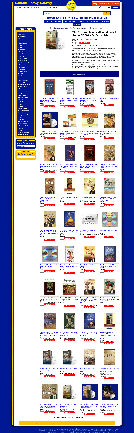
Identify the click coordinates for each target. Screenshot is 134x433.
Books (20, 47)
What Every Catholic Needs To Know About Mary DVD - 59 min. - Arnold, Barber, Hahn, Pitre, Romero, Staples (89, 405)
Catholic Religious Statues (99, 430)
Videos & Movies (24, 134)
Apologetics (22, 36)
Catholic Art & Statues (97, 429)
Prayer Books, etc (24, 110)
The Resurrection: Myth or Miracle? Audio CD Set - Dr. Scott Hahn (68, 404)
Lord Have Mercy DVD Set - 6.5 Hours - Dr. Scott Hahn (89, 198)
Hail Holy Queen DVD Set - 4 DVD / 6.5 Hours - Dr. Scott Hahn (48, 166)
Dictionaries (22, 69)
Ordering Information (55, 423)
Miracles (21, 100)
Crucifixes (22, 67)
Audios (60, 18)
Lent (20, 93)
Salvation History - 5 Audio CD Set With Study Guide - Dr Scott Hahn (49, 370)
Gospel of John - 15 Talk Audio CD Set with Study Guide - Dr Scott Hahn (69, 133)
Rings (20, 117)
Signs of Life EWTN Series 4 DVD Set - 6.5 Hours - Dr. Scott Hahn (89, 370)
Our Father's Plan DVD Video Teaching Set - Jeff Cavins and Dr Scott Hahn (109, 199)
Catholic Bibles (109, 429)
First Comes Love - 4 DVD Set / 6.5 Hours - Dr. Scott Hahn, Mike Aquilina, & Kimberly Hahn (109, 299)
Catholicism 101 (23, 54)
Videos (77, 24)
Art (51, 18)
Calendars (22, 49)
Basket (115, 7)
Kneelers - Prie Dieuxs (25, 91)
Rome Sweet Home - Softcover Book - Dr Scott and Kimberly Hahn (69, 232)
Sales (81, 21)
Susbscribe (28, 7)
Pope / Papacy (23, 108)
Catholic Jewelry (71, 430)
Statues (105, 21)
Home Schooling (23, 86)
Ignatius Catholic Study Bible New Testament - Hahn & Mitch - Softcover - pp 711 (69, 334)
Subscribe (94, 423)
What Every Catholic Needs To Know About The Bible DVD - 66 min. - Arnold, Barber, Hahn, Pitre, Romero (109, 405)
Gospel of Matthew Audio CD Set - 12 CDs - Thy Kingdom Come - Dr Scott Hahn (89, 133)
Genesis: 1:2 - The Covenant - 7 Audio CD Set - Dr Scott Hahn (49, 132)
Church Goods (23, 58)
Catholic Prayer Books (83, 430)
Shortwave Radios (24, 126)
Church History (23, 60)
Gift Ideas (102, 18)
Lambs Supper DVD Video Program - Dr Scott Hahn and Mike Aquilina (108, 166)
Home (19, 7)
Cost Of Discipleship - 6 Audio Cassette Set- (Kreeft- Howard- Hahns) (69, 100)
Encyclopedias (23, 71)
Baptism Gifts (23, 43)
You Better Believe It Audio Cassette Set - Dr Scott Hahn (48, 298)
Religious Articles (24, 115)
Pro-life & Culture (24, 113)
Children (91, 18)
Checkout (71, 423)
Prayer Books (70, 21)
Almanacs (22, 34)
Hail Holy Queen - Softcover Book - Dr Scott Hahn (108, 132)
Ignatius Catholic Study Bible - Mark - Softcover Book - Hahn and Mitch (68, 166)
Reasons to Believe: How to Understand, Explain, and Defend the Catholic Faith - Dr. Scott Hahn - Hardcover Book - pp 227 (109, 335)
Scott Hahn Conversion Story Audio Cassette (88, 231)
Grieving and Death (24, 84)
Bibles (69, 18)
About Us (86, 423)
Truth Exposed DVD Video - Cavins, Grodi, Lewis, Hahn (108, 265)
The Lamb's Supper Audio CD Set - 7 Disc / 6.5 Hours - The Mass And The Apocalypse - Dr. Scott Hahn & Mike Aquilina (49, 405)
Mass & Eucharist (24, 97)
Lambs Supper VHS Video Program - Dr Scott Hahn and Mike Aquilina (48, 199)
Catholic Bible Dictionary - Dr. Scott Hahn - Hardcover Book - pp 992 (69, 299)
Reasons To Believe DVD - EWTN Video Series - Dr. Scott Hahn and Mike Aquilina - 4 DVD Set (49, 233)
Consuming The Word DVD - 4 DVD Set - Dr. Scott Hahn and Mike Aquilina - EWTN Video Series (89, 300)
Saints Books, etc (23, 121)
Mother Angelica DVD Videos (97, 432)
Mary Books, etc (23, 95)
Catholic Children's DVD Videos (66, 429)
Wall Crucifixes (112, 432)
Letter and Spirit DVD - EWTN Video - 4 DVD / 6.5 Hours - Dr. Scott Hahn (89, 334)
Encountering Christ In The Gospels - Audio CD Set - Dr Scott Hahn (88, 100)
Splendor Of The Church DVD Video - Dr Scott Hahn (48, 265)
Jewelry (48, 21)
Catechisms (80, 18)
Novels (21, 106)
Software (21, 128)
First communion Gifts (51, 432)
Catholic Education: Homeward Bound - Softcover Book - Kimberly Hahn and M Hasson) (49, 100)
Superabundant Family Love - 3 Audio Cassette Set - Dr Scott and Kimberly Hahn (69, 266)
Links (100, 423)
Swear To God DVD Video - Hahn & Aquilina (88, 265)
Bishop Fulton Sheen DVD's (47, 429)
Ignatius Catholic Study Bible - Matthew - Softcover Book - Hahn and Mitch (88, 166)
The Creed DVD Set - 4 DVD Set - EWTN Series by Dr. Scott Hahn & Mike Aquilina (109, 370)
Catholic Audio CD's (83, 429)
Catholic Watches (24, 132)
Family (21, 73)
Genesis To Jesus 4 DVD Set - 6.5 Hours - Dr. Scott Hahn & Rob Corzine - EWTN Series (49, 334)
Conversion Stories (24, 65)
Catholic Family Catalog (27, 18)
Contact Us (38, 7)
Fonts (20, 78)
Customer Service (51, 7)
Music (20, 104)
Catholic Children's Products (56, 430)
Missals (57, 21)
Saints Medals (93, 21)
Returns (65, 423)
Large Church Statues (80, 432)
